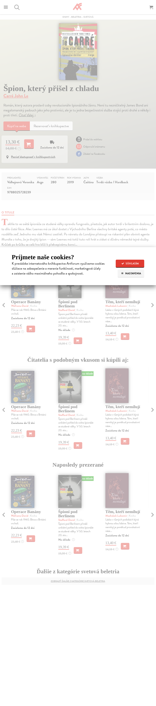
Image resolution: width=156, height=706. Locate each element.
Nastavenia (131, 273)
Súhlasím (130, 264)
